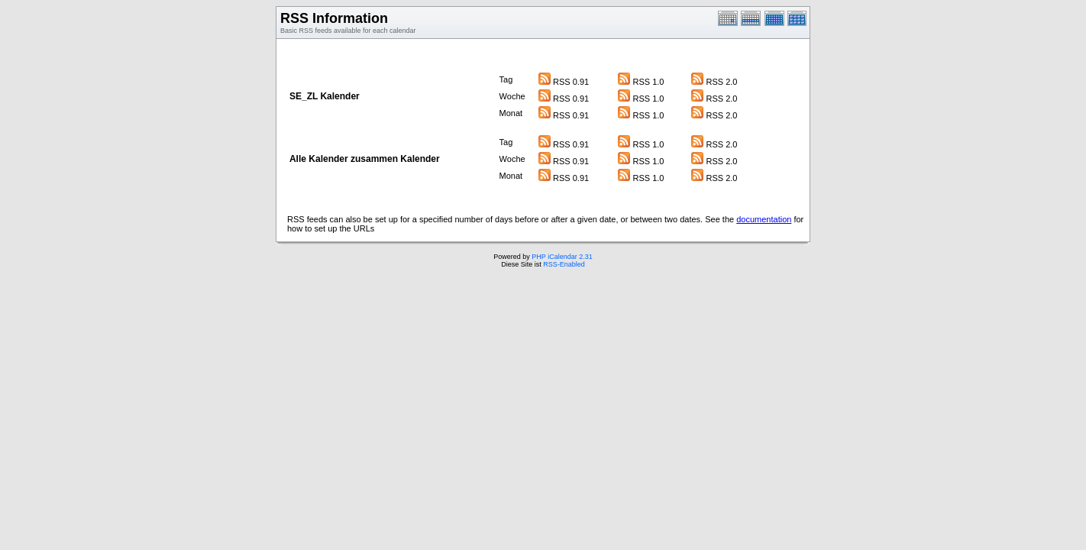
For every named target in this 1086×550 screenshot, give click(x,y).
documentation (763, 219)
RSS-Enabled (564, 264)
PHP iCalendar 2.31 (562, 256)
